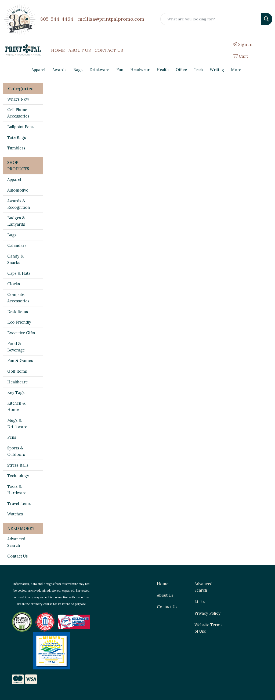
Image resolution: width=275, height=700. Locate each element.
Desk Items (17, 311)
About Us (165, 595)
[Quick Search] (210, 19)
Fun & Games (20, 360)
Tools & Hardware (16, 489)
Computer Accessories (18, 297)
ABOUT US (79, 50)
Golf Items (17, 371)
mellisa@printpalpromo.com (111, 19)
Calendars (16, 245)
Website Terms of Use (208, 628)
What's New (18, 99)
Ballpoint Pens (20, 126)
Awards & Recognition (18, 204)
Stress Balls (17, 465)
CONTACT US (109, 50)
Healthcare (17, 381)
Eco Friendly (19, 322)
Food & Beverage (16, 347)
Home (162, 583)
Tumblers (16, 148)
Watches (15, 513)
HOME (58, 50)
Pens (11, 437)
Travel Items (19, 503)
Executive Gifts (21, 332)
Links (199, 601)
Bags (11, 234)
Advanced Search (16, 542)
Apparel (14, 179)
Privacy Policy (207, 613)
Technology (18, 475)
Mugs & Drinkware (17, 423)
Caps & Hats (18, 273)
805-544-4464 (56, 19)
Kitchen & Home (16, 406)
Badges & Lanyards (16, 221)
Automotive (17, 190)
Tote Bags (16, 137)
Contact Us (17, 556)
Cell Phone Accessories (18, 113)
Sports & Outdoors (16, 451)
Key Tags (15, 392)
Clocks (13, 283)
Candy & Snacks (15, 259)
